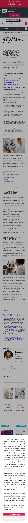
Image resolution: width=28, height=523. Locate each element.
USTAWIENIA (14, 519)
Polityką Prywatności (9, 507)
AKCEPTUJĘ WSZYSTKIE (14, 514)
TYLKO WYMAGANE (14, 517)
